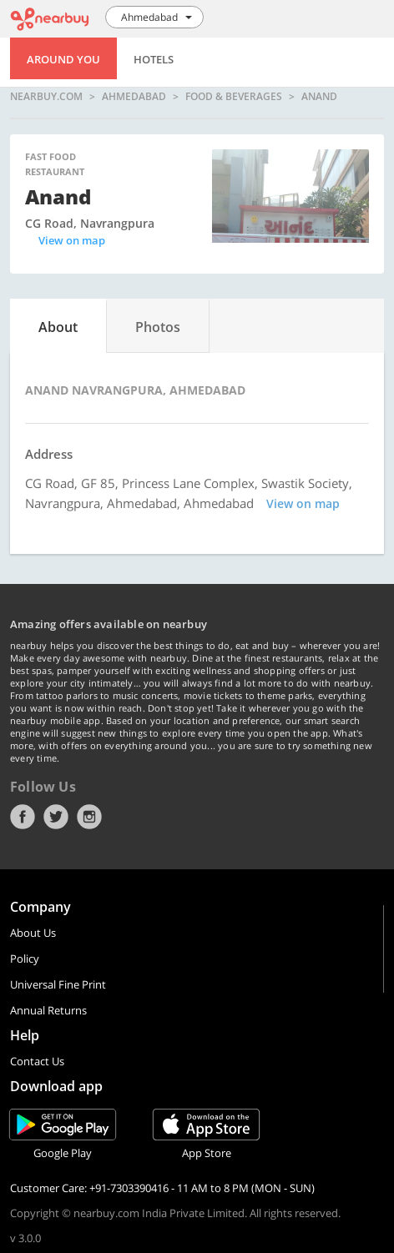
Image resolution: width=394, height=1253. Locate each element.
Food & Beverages (233, 97)
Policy (24, 958)
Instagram (89, 816)
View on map (71, 240)
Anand (319, 97)
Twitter (55, 816)
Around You (63, 59)
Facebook (22, 816)
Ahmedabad (134, 97)
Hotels (154, 59)
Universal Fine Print (58, 984)
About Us (33, 932)
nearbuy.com (46, 97)
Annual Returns (48, 1010)
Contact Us (37, 1061)
